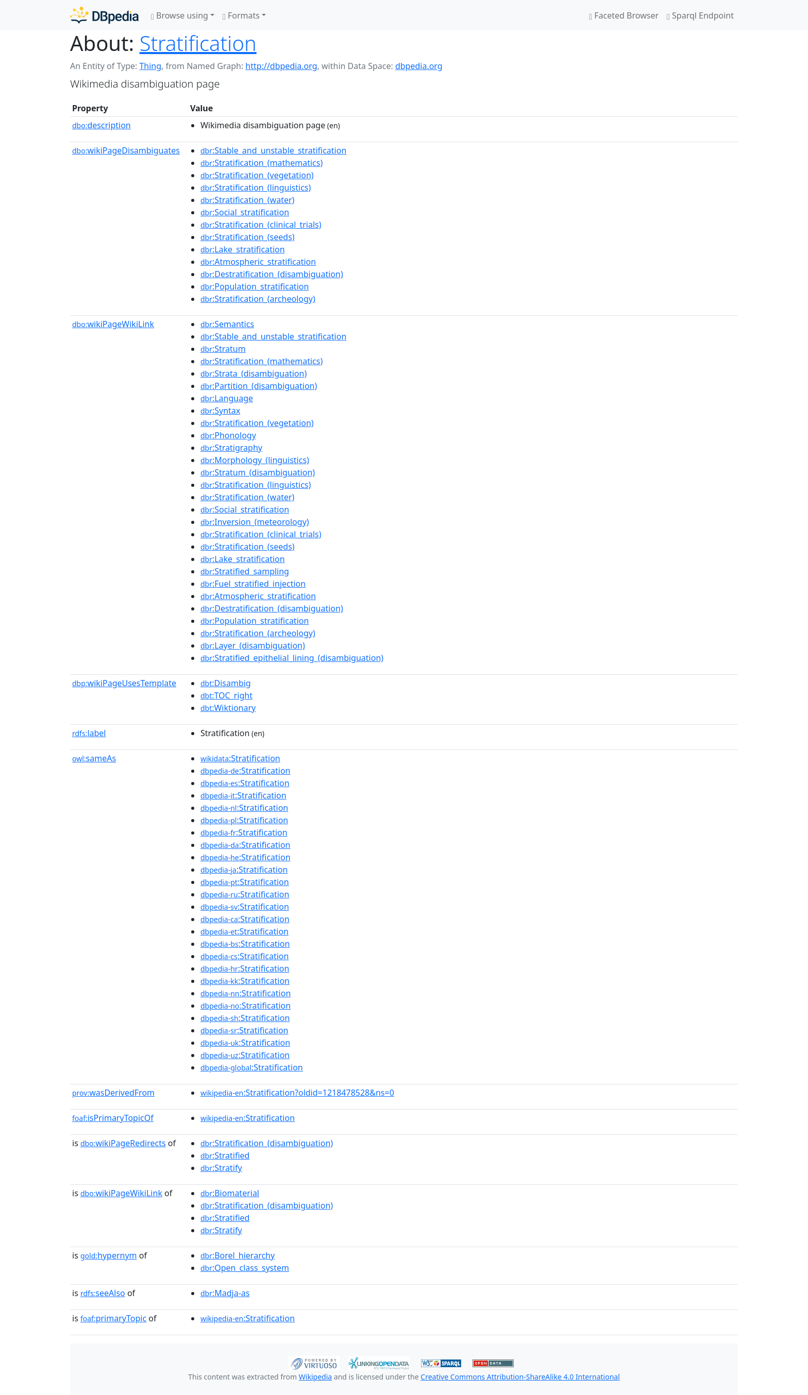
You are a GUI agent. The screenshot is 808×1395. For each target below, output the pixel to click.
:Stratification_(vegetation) (257, 175)
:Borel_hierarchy (237, 1255)
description (101, 125)
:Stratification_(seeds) (247, 237)
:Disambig (225, 683)
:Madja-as (225, 1293)
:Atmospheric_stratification (258, 261)
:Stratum (223, 348)
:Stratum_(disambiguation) (257, 472)
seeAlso (102, 1293)
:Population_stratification (254, 286)
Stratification (198, 43)
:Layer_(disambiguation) (252, 645)
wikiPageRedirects (123, 1143)
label (89, 733)
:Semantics (227, 324)
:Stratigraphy (231, 447)
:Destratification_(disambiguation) (271, 274)
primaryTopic (113, 1318)
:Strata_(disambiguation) (253, 373)
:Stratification (240, 758)
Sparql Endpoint (700, 15)
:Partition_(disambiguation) (258, 386)
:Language (226, 398)
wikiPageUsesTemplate (124, 683)
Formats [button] (241, 15)
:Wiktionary (228, 707)
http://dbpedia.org (281, 66)
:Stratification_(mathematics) (261, 162)
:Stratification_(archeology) (257, 298)
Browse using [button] (179, 15)
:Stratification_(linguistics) (255, 187)
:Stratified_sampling (244, 571)
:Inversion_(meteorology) (254, 522)
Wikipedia (315, 1377)
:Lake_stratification (242, 249)
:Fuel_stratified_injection (253, 583)
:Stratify (221, 1167)
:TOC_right (226, 695)
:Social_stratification (244, 212)
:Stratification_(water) (247, 200)
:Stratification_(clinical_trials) (261, 224)
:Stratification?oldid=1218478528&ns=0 (297, 1092)
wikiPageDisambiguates (126, 150)
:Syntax (220, 410)
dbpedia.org (419, 66)
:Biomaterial (229, 1193)
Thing (150, 66)
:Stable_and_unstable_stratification (273, 150)
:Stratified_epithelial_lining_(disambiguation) (291, 658)
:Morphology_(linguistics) (254, 460)
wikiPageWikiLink (113, 324)
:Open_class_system (244, 1267)
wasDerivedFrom (113, 1092)
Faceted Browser (624, 15)
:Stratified (225, 1155)
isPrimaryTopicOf (113, 1118)
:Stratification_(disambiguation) (266, 1143)
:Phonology (228, 435)
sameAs (94, 758)
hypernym (108, 1255)
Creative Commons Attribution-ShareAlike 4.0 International (519, 1377)
